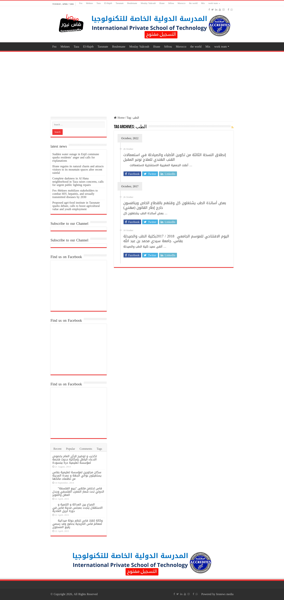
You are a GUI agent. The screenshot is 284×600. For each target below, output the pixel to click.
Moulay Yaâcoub (148, 3)
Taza (99, 3)
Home (119, 117)
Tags (99, 449)
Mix (203, 3)
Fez (80, 3)
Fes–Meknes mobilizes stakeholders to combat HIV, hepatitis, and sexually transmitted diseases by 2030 (75, 194)
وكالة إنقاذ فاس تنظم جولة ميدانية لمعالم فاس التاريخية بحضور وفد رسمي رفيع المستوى (77, 524)
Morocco (181, 3)
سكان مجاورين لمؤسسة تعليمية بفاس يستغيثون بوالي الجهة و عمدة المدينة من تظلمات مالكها (76, 475)
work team (213, 3)
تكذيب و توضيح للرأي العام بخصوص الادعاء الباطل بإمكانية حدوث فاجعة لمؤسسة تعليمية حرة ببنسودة (74, 459)
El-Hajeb (108, 3)
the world (193, 3)
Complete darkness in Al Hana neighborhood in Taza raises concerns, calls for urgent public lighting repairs (78, 182)
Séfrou (171, 3)
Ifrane (162, 3)
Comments (86, 449)
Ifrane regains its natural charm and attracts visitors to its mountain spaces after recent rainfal (78, 169)
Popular (70, 449)
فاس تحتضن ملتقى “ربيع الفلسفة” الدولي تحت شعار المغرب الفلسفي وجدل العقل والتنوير (78, 492)
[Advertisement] (142, 81)
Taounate (120, 3)
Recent (57, 449)
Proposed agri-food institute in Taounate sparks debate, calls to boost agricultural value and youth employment (76, 206)
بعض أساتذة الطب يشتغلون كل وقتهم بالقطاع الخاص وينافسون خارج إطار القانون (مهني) (174, 205)
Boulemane (132, 3)
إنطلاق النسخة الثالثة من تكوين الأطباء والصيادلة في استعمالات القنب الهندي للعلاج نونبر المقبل (174, 157)
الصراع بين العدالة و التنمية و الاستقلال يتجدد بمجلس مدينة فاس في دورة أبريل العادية (77, 508)
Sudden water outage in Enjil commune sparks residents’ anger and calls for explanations (75, 157)
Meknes (89, 3)
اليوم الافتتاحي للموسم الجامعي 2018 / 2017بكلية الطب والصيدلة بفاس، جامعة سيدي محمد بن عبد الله (176, 238)
